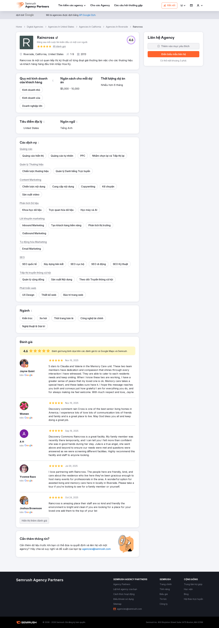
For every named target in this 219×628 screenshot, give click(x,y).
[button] (183, 5)
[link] (100, 6)
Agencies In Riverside (117, 26)
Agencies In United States (61, 26)
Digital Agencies (35, 26)
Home (19, 26)
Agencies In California (90, 26)
